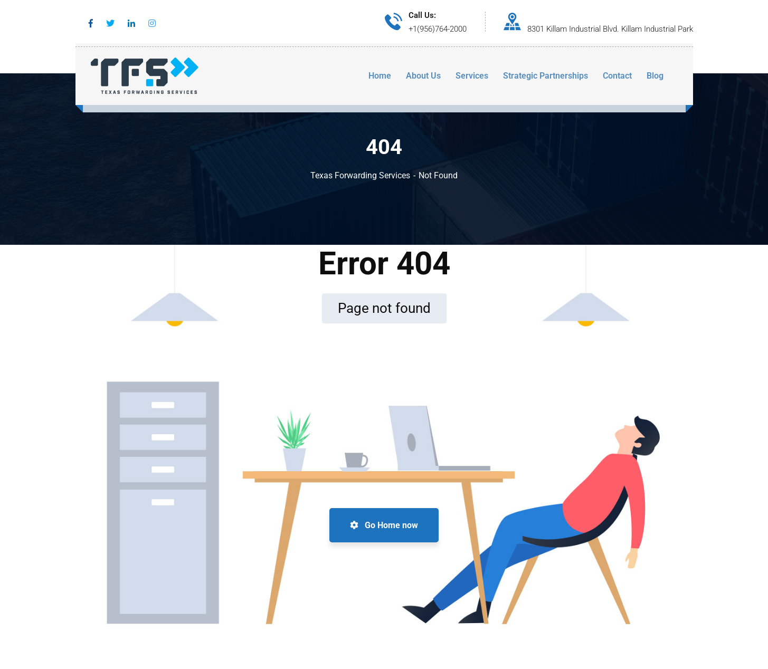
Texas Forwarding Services (360, 175)
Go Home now (384, 525)
